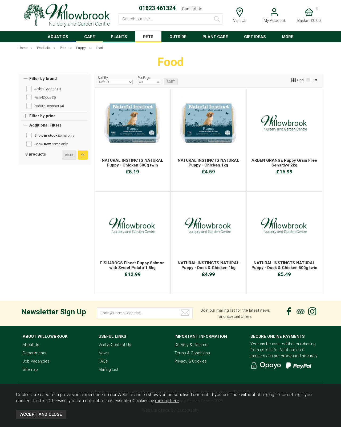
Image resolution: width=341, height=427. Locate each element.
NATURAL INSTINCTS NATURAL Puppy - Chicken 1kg (208, 163)
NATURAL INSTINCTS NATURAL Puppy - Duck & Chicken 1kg (208, 265)
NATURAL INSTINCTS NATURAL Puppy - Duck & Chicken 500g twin (284, 265)
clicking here (167, 400)
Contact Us (192, 8)
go (83, 155)
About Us (31, 344)
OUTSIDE (177, 36)
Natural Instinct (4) (49, 106)
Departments (34, 353)
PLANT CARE (215, 36)
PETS (148, 36)
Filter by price (42, 115)
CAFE (89, 36)
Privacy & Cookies (190, 361)
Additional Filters (45, 125)
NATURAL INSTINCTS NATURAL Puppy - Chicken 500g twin (132, 163)
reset (69, 155)
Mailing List (108, 369)
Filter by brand (43, 78)
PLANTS (119, 36)
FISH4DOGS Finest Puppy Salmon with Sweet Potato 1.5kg (132, 265)
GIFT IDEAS (255, 36)
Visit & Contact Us (115, 344)
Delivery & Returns (190, 344)
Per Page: (149, 80)
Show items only (54, 135)
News (104, 353)
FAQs (103, 361)
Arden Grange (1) (47, 89)
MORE (287, 36)
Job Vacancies (36, 361)
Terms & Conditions (192, 353)
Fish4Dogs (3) (45, 97)
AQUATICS (58, 36)
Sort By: (115, 80)
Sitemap (30, 369)
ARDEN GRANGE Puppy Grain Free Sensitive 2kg (284, 163)
